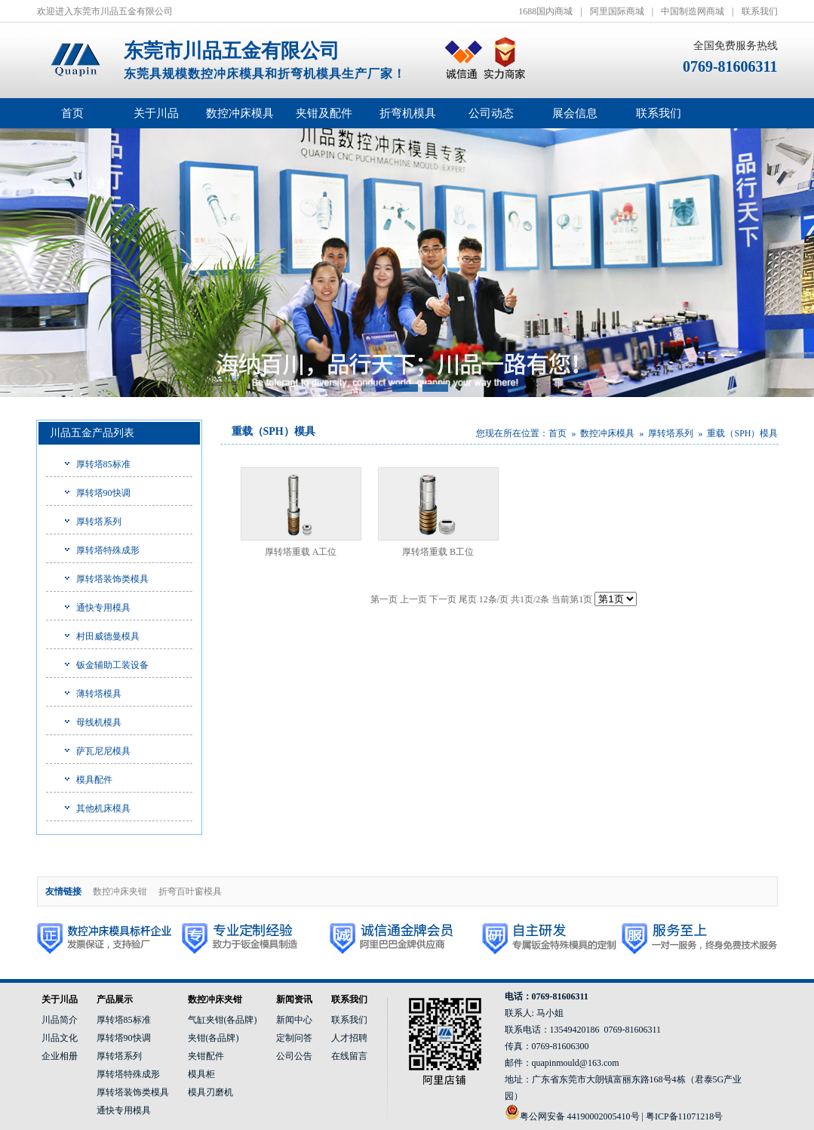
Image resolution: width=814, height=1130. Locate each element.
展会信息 (574, 113)
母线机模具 (98, 722)
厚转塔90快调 (103, 493)
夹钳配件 (206, 1056)
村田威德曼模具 (108, 636)
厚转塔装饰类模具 (112, 579)
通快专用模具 (103, 607)
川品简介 (59, 1020)
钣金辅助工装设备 (112, 665)
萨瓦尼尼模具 (103, 751)
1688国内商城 (545, 11)
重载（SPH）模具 (742, 433)
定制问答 (294, 1038)
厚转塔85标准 (103, 464)
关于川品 (59, 999)
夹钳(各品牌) (213, 1038)
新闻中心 (294, 1020)
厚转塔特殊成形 (108, 550)
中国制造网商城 (692, 11)
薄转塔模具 (98, 693)
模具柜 (201, 1074)
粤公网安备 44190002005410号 (580, 1116)
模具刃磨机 (210, 1092)
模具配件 (94, 779)
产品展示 (115, 999)
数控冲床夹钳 (120, 891)
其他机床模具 (103, 808)
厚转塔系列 (98, 521)
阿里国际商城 (617, 11)
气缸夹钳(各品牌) (222, 1020)
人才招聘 (349, 1038)
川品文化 (59, 1038)
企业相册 (59, 1056)
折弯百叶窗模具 (190, 891)
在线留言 (349, 1056)
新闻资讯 (294, 999)
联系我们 (760, 11)
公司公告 (294, 1056)
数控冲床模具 (607, 433)
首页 (72, 113)
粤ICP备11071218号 (684, 1116)
